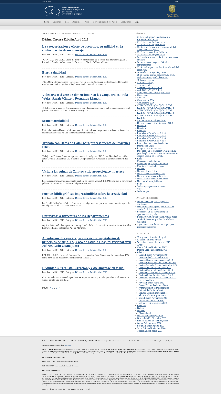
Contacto (141, 97)
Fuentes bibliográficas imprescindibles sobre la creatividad (84, 193)
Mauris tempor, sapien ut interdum (152, 163)
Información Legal (145, 146)
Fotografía (61, 389)
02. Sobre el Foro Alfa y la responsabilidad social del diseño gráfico (156, 48)
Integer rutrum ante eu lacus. (150, 148)
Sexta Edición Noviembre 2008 (153, 298)
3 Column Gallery (145, 82)
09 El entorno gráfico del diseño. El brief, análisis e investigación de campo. (156, 76)
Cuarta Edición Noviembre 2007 (151, 247)
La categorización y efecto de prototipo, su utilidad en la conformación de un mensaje (82, 48)
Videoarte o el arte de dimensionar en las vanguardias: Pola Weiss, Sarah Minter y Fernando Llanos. (85, 96)
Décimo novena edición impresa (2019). (155, 123)
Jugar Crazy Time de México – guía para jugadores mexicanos (155, 225)
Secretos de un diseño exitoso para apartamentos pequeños (152, 212)
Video (86, 22)
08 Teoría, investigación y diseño (152, 72)
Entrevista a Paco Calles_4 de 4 (151, 140)
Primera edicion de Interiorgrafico (154, 288)
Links (139, 158)
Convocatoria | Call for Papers (105, 22)
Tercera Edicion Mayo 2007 (151, 300)
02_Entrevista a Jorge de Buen (151, 44)
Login (176, 1)
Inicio (45, 33)
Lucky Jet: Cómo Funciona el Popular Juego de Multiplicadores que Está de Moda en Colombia (157, 219)
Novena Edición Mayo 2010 (151, 283)
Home (46, 22)
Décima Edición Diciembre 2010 (152, 250)
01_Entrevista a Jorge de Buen (151, 42)
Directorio (76, 22)
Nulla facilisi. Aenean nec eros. (151, 173)
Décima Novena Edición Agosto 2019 (156, 260)
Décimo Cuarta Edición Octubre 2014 (156, 270)
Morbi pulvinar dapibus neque (150, 166)
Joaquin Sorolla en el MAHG (150, 156)
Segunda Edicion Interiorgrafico (153, 293)
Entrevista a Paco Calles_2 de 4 (151, 135)
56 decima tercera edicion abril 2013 (153, 242)
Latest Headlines (146, 280)
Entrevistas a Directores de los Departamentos (75, 216)
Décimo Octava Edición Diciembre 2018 (157, 272)
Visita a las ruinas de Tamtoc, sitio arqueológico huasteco (83, 171)
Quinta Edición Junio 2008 (151, 290)
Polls (139, 184)
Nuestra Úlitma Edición (148, 171)
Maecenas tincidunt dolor (148, 161)
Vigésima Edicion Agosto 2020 (153, 303)
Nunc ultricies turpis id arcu (149, 181)
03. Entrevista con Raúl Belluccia (152, 52)
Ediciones (57, 22)
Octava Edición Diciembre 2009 (153, 285)
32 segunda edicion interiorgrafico (152, 237)
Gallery (140, 308)
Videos (140, 189)
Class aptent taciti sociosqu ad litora (153, 92)
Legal (137, 22)
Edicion (53, 33)
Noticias (141, 168)
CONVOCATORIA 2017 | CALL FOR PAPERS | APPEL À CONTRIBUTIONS (155, 106)
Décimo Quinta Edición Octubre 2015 (156, 275)
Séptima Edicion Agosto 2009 (152, 295)
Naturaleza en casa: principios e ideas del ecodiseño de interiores (155, 207)
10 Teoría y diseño (145, 80)
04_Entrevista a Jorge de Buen (151, 54)
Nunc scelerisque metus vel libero (152, 178)
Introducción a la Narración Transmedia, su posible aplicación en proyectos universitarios (157, 152)
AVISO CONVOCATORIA (149, 87)
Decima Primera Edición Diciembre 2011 (157, 262)
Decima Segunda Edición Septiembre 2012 (158, 265)
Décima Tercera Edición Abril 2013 (91, 54)
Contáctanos (126, 22)
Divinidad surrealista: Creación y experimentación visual (83, 268)
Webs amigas (143, 191)
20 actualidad (145, 313)
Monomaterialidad (55, 120)
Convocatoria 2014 (145, 100)
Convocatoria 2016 (145, 103)
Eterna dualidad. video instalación (152, 143)
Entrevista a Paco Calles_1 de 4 (151, 133)
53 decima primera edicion (149, 239)
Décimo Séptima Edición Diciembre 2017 (157, 277)
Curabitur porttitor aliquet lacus (151, 120)
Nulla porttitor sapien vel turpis (151, 176)
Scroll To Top (177, 335)
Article (140, 245)
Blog (66, 22)
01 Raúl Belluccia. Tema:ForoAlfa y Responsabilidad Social (153, 38)
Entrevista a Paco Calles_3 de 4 (151, 138)
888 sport (68, 345)
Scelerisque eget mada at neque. (151, 186)
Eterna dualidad (54, 72)
